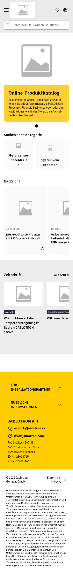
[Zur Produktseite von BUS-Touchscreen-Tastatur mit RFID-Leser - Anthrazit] (25, 215)
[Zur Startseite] (31, 10)
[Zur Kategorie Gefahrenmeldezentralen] (18, 154)
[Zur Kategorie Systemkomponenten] (50, 154)
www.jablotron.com (26, 436)
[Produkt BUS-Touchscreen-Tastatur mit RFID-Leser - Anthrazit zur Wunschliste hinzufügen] (42, 248)
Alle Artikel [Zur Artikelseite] (61, 275)
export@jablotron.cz (27, 428)
